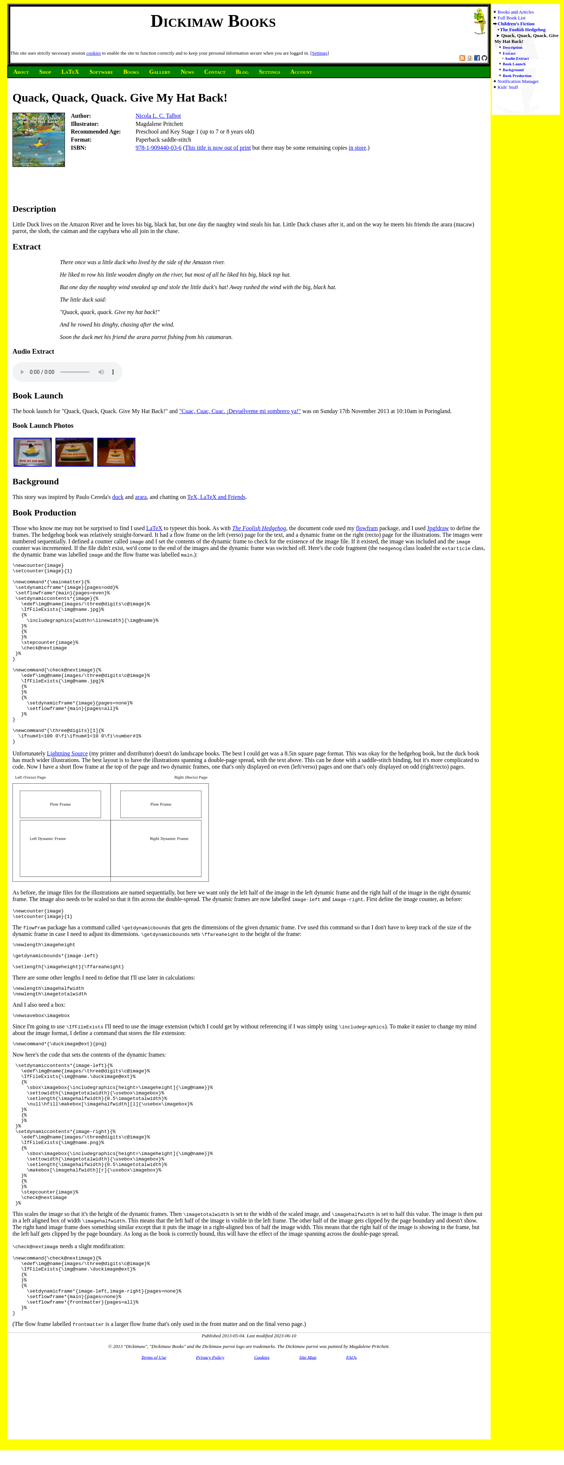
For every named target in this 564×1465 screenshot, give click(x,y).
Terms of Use (153, 1446)
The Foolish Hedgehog (523, 29)
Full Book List (511, 18)
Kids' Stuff (508, 87)
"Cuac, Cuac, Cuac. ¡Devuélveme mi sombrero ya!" (240, 411)
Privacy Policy (210, 1446)
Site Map (308, 1446)
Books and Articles (516, 12)
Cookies (261, 1446)
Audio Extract (517, 58)
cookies (93, 53)
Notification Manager (518, 81)
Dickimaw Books (213, 20)
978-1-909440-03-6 (158, 148)
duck (118, 497)
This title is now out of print (218, 148)
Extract (509, 53)
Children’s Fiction (516, 23)
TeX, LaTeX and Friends (216, 497)
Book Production (517, 75)
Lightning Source (67, 790)
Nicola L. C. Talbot (158, 116)
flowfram (367, 528)
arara (141, 497)
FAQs (351, 1446)
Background (513, 70)
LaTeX (154, 528)
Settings (319, 53)
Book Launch (514, 64)
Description (513, 47)
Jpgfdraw (438, 528)
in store (357, 148)
